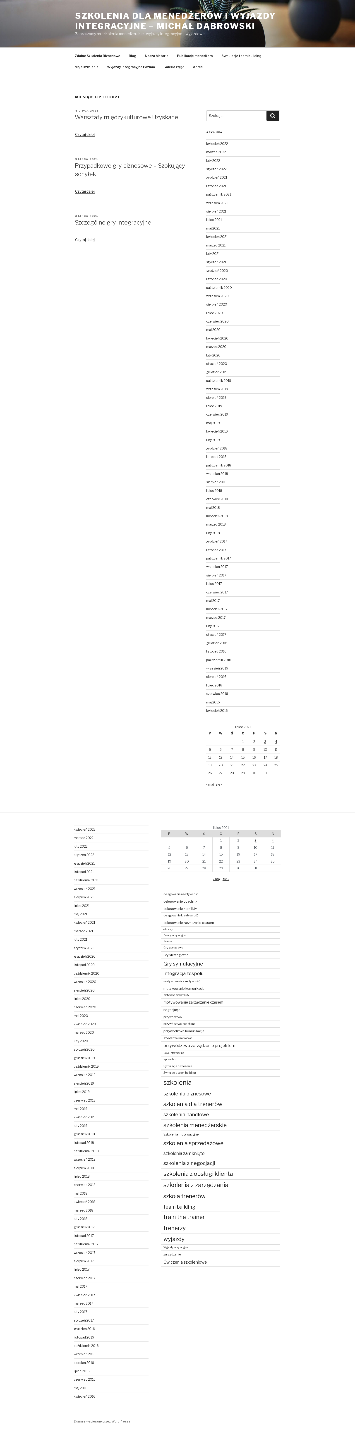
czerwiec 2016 (217, 694)
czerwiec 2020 (217, 321)
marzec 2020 (216, 347)
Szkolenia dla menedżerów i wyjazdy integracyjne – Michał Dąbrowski (175, 21)
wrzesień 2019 (217, 389)
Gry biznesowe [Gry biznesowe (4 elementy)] (173, 947)
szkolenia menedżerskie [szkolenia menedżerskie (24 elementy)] (195, 1124)
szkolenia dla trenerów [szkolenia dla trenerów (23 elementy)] (192, 1104)
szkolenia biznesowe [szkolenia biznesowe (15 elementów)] (187, 1094)
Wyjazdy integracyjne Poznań (131, 67)
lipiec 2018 (214, 490)
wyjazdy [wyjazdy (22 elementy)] (174, 1239)
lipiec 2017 (214, 584)
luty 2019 (213, 440)
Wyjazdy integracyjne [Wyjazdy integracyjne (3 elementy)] (175, 1247)
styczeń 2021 (216, 262)
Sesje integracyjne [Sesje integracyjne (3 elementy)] (173, 1053)
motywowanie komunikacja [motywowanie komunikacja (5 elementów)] (183, 988)
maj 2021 (213, 228)
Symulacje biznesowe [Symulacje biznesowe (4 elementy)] (177, 1066)
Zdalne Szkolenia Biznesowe (97, 56)
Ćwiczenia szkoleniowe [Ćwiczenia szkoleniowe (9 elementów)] (185, 1262)
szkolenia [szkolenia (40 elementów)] (177, 1082)
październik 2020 (219, 287)
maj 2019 (213, 423)
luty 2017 (213, 626)
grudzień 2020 (217, 271)
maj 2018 (213, 507)
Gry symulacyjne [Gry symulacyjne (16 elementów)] (183, 964)
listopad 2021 (216, 186)
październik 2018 (218, 465)
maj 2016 (213, 702)
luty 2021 (213, 254)
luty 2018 (213, 533)
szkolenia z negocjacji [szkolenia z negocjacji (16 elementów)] (189, 1163)
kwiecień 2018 (217, 516)
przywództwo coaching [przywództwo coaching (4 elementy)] (179, 1024)
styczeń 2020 (216, 364)
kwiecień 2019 (217, 431)
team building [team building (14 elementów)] (179, 1207)
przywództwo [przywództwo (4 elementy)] (172, 1017)
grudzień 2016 (216, 643)
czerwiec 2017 (217, 592)
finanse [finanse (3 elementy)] (167, 941)
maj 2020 (213, 330)
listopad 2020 (216, 279)
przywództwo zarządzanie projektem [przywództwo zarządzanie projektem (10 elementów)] (199, 1045)
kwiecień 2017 (217, 609)
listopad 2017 (216, 550)
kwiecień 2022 (217, 144)
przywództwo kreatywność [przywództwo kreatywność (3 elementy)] (177, 1038)
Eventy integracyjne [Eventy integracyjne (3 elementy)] (174, 935)
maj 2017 (213, 600)
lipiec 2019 (214, 406)
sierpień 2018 (216, 482)
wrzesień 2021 (217, 203)
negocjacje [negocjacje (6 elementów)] (171, 1010)
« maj (210, 784)
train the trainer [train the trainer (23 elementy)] (184, 1217)
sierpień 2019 (216, 397)
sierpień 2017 (216, 575)
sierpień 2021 (216, 211)
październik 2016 (218, 660)
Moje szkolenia (86, 67)
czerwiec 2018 (217, 499)
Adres (198, 67)
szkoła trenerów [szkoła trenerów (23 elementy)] (184, 1196)
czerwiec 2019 (217, 414)
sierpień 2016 (216, 677)
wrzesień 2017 (217, 567)
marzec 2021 (215, 245)
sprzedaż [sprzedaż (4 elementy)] (169, 1059)
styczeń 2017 (216, 634)
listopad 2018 (216, 457)
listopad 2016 (216, 651)
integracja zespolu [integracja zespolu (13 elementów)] (183, 973)
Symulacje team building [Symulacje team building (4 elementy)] (179, 1072)
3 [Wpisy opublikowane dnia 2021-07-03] (265, 741)
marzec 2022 (216, 152)
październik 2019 (218, 381)
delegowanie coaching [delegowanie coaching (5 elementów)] (180, 901)
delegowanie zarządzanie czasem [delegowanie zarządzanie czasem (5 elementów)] (188, 923)
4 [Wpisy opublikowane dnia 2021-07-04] (276, 741)
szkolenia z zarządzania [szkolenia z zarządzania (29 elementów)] (195, 1185)
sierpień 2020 (216, 304)
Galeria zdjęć (173, 67)
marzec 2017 (215, 617)
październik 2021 (218, 194)
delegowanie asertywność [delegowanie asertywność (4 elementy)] (180, 894)
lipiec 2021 (214, 220)
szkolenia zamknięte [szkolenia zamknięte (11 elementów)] (183, 1153)
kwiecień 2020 (217, 338)
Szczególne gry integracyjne (113, 222)
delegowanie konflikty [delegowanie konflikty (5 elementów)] (180, 909)
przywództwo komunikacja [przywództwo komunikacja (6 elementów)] (183, 1031)
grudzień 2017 (216, 541)
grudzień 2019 (216, 372)
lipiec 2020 (214, 313)
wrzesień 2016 (217, 668)
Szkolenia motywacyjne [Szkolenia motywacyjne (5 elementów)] (181, 1134)
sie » (219, 784)
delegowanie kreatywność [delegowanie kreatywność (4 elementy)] (180, 915)
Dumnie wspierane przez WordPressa (102, 1421)
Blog (132, 56)
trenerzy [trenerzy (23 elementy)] (174, 1228)
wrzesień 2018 (217, 474)
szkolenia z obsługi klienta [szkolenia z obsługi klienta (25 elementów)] (198, 1173)
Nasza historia (156, 56)
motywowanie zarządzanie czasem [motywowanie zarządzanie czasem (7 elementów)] (193, 1002)
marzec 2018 (216, 524)
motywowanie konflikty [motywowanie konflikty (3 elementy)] (176, 995)
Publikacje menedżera (195, 56)
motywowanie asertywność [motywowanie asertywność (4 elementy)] (181, 981)
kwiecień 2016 (217, 710)
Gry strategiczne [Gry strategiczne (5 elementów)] (176, 955)
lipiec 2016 (214, 685)
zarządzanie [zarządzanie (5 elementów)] (172, 1254)
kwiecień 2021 (217, 237)
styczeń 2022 (216, 169)
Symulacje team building (241, 56)
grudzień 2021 (216, 177)
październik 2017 (218, 558)
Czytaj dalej (85, 134)
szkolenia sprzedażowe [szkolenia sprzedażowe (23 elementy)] (193, 1143)
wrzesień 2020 (217, 296)
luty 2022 (213, 161)
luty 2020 (213, 355)
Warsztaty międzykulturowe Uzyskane (126, 117)
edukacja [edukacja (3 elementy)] (168, 929)
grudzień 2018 (216, 448)
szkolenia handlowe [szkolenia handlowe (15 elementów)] (186, 1114)
